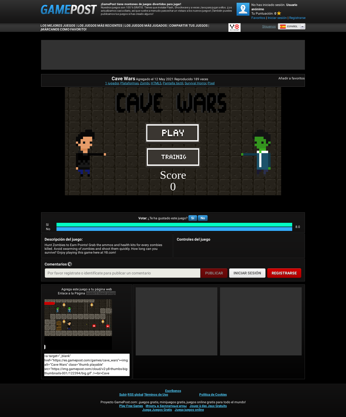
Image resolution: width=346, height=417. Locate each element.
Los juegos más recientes (100, 26)
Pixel (211, 83)
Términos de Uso (156, 394)
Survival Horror (195, 83)
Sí (192, 218)
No (203, 218)
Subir (123, 394)
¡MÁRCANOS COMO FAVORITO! (63, 29)
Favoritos (258, 18)
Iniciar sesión (277, 18)
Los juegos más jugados (146, 26)
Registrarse (297, 18)
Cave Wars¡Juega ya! (78, 324)
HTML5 (156, 83)
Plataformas (129, 83)
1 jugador (112, 83)
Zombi (144, 83)
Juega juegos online (189, 410)
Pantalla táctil (173, 83)
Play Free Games (131, 406)
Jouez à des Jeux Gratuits (208, 406)
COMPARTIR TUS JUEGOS (188, 26)
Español (289, 26)
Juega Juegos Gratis (157, 410)
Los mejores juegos (58, 26)
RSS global (135, 394)
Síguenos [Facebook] (269, 26)
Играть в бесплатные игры (166, 406)
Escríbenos (173, 391)
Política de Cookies (213, 394)
